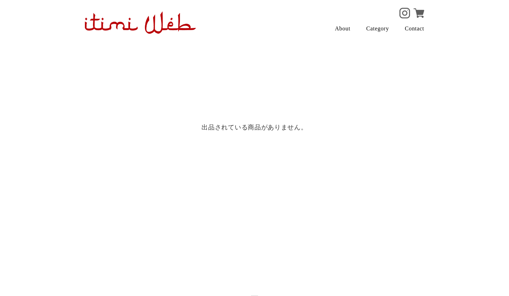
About (343, 28)
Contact (414, 28)
